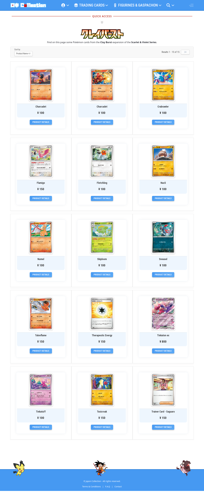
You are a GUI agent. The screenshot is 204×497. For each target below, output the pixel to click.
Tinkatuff (41, 411)
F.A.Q (107, 486)
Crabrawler (163, 106)
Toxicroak (102, 411)
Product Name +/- (23, 53)
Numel (41, 259)
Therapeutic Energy (102, 335)
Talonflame (40, 335)
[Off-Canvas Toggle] (191, 5)
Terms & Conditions (91, 486)
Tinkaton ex (163, 335)
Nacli (163, 182)
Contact (118, 486)
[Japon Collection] (28, 5)
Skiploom (102, 259)
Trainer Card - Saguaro (163, 411)
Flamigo (41, 182)
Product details (40, 122)
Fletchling (102, 182)
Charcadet (40, 106)
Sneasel (163, 259)
